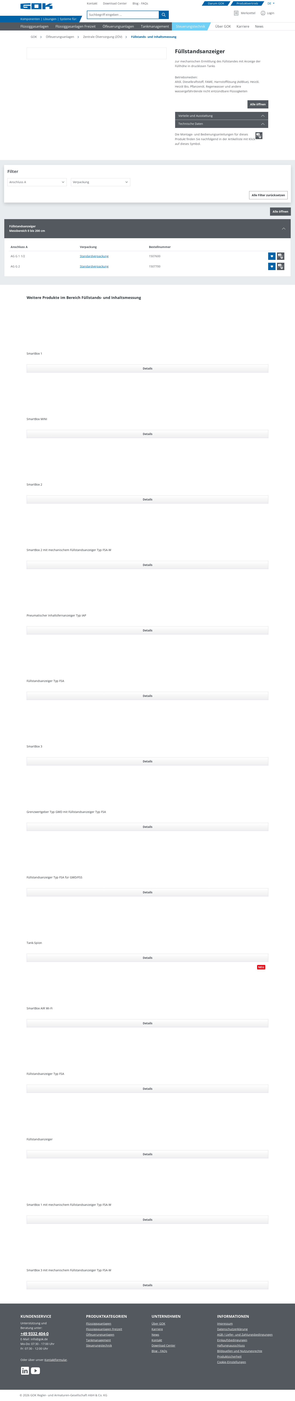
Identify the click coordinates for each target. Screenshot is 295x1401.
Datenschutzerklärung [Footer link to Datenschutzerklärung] (232, 1329)
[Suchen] (164, 15)
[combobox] (123, 15)
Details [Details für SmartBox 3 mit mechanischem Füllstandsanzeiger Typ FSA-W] (147, 1285)
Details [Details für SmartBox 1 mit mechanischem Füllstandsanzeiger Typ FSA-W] (147, 1220)
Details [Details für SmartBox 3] (147, 761)
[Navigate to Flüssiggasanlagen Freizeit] (75, 26)
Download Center (163, 1345)
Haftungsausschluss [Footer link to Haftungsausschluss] (231, 1345)
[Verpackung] (100, 182)
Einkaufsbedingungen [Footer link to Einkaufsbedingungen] (232, 1340)
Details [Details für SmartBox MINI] (147, 434)
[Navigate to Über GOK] (221, 26)
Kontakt (157, 1340)
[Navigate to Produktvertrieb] (247, 3)
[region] (97, 53)
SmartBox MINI (37, 419)
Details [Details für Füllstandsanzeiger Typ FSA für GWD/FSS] (147, 892)
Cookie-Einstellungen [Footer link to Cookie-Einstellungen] (231, 1362)
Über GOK (158, 1323)
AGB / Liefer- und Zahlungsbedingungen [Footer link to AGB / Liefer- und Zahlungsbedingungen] (245, 1335)
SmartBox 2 (34, 484)
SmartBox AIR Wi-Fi (40, 1008)
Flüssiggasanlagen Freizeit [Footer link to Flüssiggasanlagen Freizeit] (104, 1329)
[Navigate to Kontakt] (92, 3)
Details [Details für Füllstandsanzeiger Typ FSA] (147, 696)
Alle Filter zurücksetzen (268, 195)
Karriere (157, 1329)
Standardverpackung (94, 256)
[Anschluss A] (37, 182)
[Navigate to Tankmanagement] (154, 26)
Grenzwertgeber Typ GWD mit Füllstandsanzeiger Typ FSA (66, 812)
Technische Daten (190, 124)
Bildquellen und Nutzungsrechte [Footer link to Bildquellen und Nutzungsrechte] (239, 1351)
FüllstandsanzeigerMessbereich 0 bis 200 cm (27, 228)
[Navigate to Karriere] (243, 26)
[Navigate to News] (259, 26)
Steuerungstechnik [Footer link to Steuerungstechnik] (99, 1345)
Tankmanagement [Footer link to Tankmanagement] (98, 1340)
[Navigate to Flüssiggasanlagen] (33, 26)
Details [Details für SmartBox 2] (147, 499)
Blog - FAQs (159, 1351)
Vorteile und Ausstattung (195, 116)
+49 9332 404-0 (34, 1333)
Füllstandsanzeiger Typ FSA (45, 681)
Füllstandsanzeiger (40, 1139)
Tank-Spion (34, 943)
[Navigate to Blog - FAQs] (140, 3)
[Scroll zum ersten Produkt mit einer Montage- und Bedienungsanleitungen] (258, 135)
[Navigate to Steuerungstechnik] (191, 26)
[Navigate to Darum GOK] (216, 3)
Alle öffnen (258, 104)
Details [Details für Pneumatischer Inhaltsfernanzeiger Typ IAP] (147, 630)
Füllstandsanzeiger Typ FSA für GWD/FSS (54, 877)
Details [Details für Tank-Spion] (147, 958)
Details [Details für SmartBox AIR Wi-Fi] (147, 1023)
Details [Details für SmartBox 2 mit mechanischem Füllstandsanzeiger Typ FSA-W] (147, 565)
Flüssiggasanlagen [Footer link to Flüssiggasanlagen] (98, 1323)
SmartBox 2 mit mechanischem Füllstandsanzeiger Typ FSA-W (69, 550)
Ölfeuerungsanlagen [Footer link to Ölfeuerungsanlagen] (100, 1335)
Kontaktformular (55, 1360)
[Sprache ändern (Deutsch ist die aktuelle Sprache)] (271, 3)
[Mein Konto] (267, 13)
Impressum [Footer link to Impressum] (225, 1323)
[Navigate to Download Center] (115, 3)
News (155, 1335)
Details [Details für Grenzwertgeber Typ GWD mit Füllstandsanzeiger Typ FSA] (147, 827)
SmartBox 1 (34, 353)
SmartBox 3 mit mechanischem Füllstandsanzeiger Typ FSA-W (69, 1270)
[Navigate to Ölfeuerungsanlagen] (118, 26)
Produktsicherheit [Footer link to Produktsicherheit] (229, 1356)
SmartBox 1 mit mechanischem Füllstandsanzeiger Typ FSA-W (69, 1205)
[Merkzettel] (244, 13)
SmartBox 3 (34, 746)
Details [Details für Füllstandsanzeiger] (147, 1154)
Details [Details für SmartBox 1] (147, 368)
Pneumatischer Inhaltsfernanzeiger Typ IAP (56, 615)
